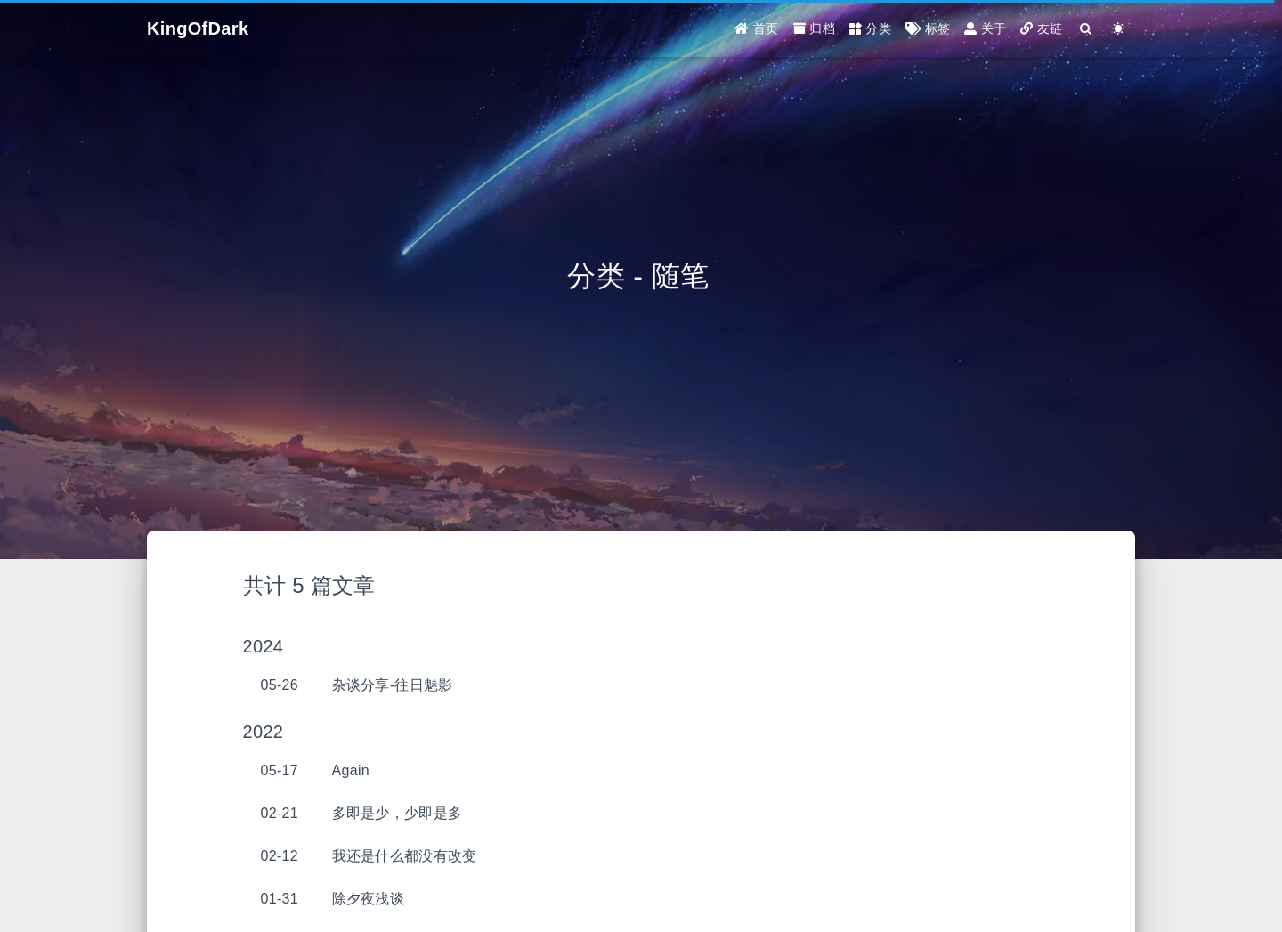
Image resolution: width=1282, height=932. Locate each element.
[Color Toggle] (1118, 28)
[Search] (1086, 28)
